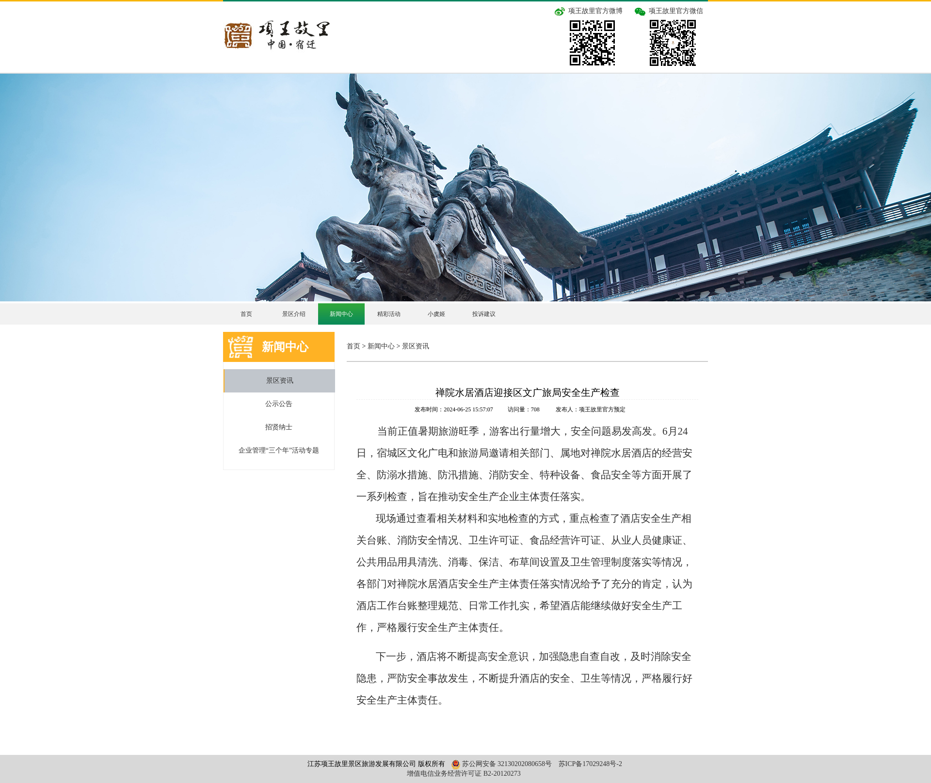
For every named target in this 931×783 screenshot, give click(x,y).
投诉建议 (484, 314)
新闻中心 (341, 314)
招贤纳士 (278, 427)
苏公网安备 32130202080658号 (500, 763)
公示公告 (278, 403)
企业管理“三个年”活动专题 (279, 450)
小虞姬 (436, 314)
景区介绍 (293, 314)
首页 (246, 314)
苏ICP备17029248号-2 (590, 763)
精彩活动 (389, 314)
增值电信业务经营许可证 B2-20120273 (464, 773)
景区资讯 (279, 380)
